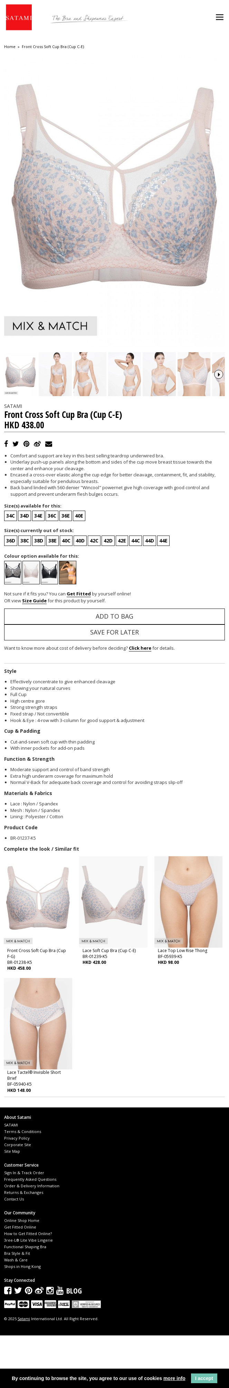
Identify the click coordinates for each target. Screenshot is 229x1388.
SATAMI (11, 1177)
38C (24, 593)
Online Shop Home (21, 1273)
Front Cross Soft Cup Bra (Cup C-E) (53, 47)
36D (10, 593)
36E (65, 568)
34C (10, 568)
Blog (74, 1343)
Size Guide (34, 653)
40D (80, 593)
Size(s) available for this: (32, 558)
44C (135, 593)
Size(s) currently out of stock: (39, 583)
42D (108, 593)
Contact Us (14, 1251)
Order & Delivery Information (31, 1238)
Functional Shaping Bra (25, 1299)
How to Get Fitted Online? (28, 1286)
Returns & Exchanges (23, 1245)
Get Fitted (79, 646)
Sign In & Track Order (24, 1225)
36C (52, 568)
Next (218, 400)
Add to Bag (114, 669)
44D (149, 593)
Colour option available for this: (41, 608)
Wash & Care (16, 1312)
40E (79, 568)
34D (24, 568)
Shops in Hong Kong (22, 1319)
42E (122, 593)
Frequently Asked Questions (30, 1231)
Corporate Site (17, 1197)
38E (52, 593)
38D (38, 593)
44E (163, 593)
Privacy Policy (17, 1190)
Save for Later (114, 685)
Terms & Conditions (22, 1184)
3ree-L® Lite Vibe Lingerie (28, 1293)
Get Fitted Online (20, 1279)
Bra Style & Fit (17, 1306)
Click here (140, 701)
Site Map (12, 1203)
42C (94, 593)
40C (66, 593)
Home (10, 47)
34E (38, 568)
